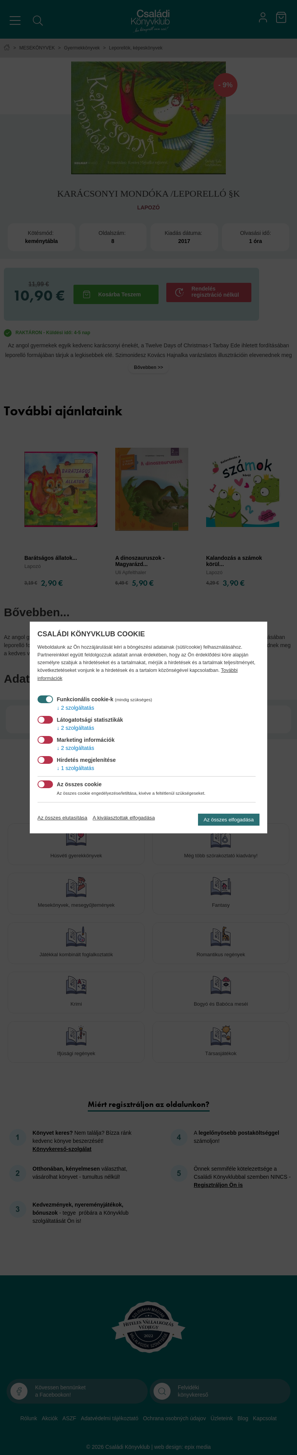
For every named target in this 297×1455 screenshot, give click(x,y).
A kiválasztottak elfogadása (124, 818)
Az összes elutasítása (62, 818)
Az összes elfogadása (229, 820)
